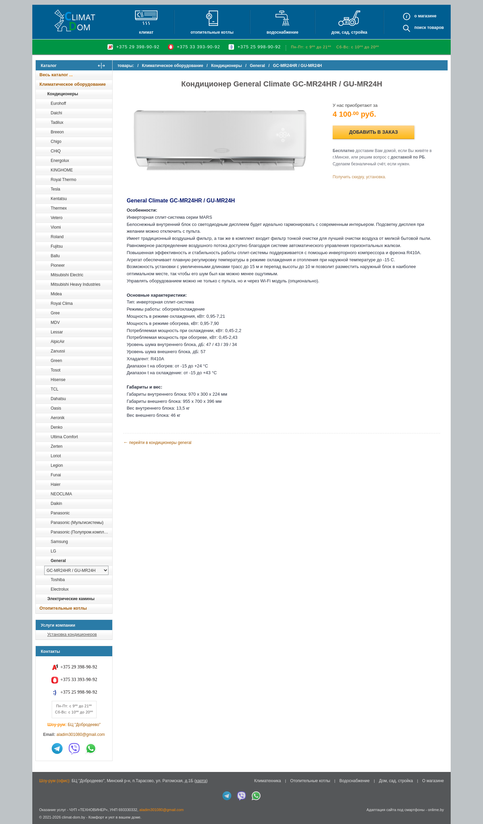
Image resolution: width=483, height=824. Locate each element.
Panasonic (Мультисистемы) (77, 522)
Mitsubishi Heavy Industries (75, 284)
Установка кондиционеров (72, 634)
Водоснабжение (282, 32)
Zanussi (58, 351)
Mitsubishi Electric (67, 275)
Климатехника (267, 780)
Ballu (55, 255)
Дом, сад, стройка (349, 32)
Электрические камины (71, 598)
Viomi (56, 227)
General (58, 560)
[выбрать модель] (76, 570)
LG (53, 551)
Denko (57, 427)
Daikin (56, 503)
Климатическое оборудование (72, 84)
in (41, 822)
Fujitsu (57, 246)
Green (56, 360)
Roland (57, 236)
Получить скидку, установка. (360, 176)
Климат (146, 32)
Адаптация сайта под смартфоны (395, 810)
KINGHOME (62, 170)
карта (201, 780)
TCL (55, 389)
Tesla (55, 189)
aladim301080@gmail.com (80, 734)
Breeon (57, 132)
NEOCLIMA (61, 494)
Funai (56, 475)
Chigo (56, 141)
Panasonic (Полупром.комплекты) (81, 532)
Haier (56, 484)
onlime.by (436, 810)
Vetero (57, 217)
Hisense (58, 379)
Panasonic (60, 513)
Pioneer (58, 265)
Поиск (420, 27)
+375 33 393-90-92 (198, 46)
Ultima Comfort (64, 436)
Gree (55, 313)
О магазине (433, 780)
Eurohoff (58, 103)
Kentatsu (59, 198)
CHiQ (56, 151)
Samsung (59, 541)
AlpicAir (58, 341)
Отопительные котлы (211, 32)
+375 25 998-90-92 (259, 46)
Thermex (59, 208)
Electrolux (60, 589)
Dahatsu (58, 398)
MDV (55, 322)
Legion (57, 465)
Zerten (57, 446)
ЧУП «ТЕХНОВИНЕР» (88, 810)
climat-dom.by (73, 817)
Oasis (56, 408)
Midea (56, 294)
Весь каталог (53, 74)
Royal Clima (62, 303)
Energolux (60, 160)
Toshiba (58, 579)
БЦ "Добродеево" (84, 724)
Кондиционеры (62, 94)
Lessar (57, 332)
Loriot (56, 456)
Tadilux (57, 122)
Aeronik (58, 417)
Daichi (56, 113)
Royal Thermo (63, 179)
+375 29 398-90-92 (138, 46)
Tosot (56, 370)
